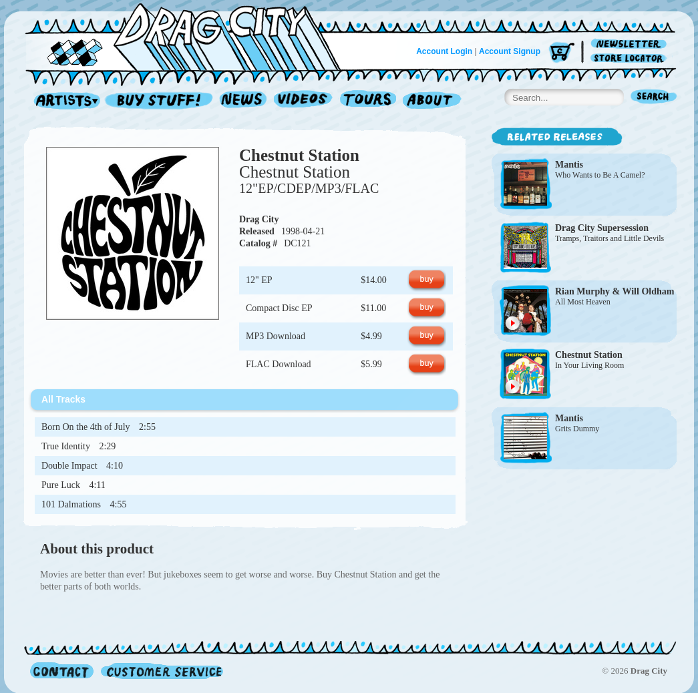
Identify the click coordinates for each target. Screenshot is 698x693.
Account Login (444, 51)
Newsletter (631, 44)
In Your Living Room (589, 365)
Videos (304, 101)
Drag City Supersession (602, 228)
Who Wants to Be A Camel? (600, 175)
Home (191, 36)
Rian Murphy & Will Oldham (614, 291)
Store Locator (631, 58)
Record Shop (160, 101)
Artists (63, 101)
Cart (561, 53)
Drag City (259, 219)
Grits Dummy (577, 428)
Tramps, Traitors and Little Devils (609, 238)
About (431, 101)
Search (654, 97)
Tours (368, 101)
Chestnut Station (299, 155)
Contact (62, 670)
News (244, 101)
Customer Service (161, 670)
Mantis (569, 165)
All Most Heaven (582, 301)
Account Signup (509, 51)
